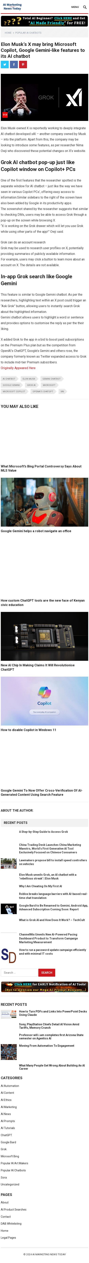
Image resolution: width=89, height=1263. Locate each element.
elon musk (29, 379)
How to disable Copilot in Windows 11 (28, 730)
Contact (6, 1216)
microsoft (49, 385)
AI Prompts (8, 1121)
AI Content (7, 1092)
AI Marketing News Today (49, 1254)
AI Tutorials (8, 1128)
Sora (4, 1177)
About (5, 1202)
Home (8, 32)
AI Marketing (9, 1107)
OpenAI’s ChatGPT (43, 391)
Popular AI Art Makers (14, 1163)
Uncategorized (10, 1184)
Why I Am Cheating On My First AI (40, 886)
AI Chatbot (9, 379)
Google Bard (8, 1142)
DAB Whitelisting (11, 1223)
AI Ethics (6, 1100)
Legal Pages (8, 1237)
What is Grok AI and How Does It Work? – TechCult (52, 920)
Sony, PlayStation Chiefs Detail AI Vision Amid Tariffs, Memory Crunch (49, 1026)
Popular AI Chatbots (28, 32)
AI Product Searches (13, 1209)
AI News (6, 1114)
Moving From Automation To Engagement (46, 1045)
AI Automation (10, 1085)
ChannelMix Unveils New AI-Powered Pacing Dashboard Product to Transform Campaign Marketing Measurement (48, 938)
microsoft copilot (14, 391)
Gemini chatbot (52, 379)
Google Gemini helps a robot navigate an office (36, 531)
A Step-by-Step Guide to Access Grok (43, 831)
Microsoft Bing (10, 1156)
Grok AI (31, 385)
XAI (62, 391)
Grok (4, 1149)
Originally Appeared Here (18, 368)
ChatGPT (6, 1135)
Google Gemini (11, 385)
